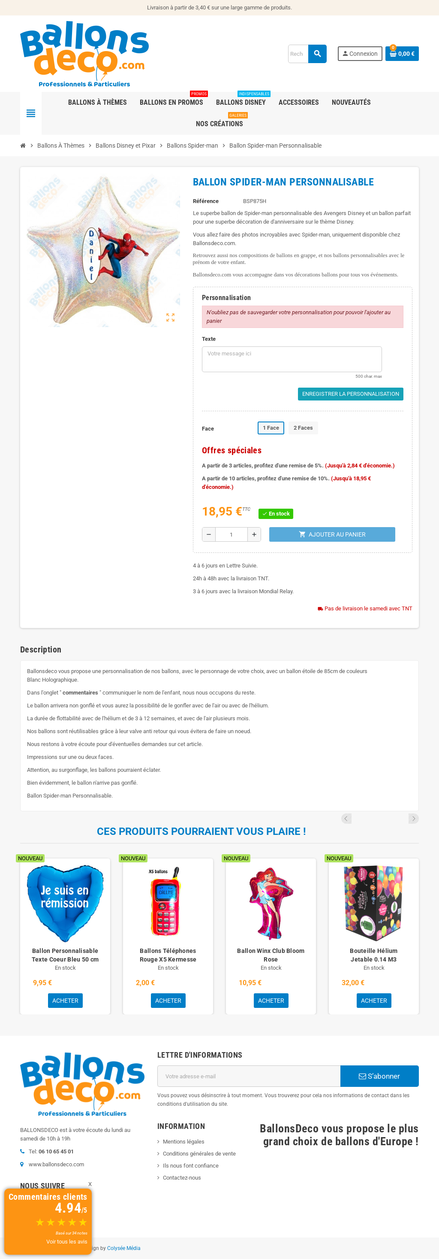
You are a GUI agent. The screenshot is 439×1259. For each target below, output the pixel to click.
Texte (209, 339)
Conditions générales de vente (199, 1153)
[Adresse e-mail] (248, 1076)
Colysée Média (124, 1248)
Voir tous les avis (66, 1241)
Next (414, 818)
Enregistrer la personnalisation (350, 394)
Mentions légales (183, 1141)
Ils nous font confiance (191, 1165)
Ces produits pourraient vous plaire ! (201, 831)
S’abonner (379, 1076)
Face (208, 428)
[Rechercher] (307, 54)
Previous (402, 818)
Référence (206, 201)
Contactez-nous (182, 1177)
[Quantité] (231, 534)
